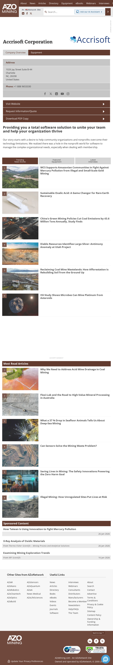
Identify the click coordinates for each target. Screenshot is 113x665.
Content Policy (94, 615)
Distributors (74, 593)
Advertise (92, 593)
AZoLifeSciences (35, 597)
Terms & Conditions (92, 599)
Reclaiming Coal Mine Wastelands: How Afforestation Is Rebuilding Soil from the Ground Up (74, 271)
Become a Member (77, 601)
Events (53, 605)
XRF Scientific (15, 557)
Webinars (73, 586)
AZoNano (11, 586)
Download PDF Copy (17, 118)
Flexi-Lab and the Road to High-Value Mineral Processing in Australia (75, 396)
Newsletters (74, 605)
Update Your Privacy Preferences (25, 661)
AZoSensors (32, 582)
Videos (53, 601)
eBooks (53, 597)
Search (90, 586)
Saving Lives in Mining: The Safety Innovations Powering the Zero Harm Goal (75, 473)
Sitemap (91, 611)
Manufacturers (75, 597)
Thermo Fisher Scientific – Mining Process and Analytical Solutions (39, 545)
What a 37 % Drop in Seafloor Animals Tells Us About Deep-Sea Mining (72, 422)
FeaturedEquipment (57, 160)
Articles (53, 586)
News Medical (34, 593)
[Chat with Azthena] (105, 659)
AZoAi (30, 590)
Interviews (73, 582)
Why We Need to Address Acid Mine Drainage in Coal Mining (72, 371)
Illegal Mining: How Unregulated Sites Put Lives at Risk (73, 497)
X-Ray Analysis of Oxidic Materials (24, 541)
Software (54, 613)
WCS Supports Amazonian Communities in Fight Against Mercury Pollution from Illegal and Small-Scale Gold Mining (74, 170)
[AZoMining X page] (31, 13)
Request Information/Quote (21, 111)
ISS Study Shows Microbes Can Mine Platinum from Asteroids (71, 296)
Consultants (74, 590)
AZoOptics (12, 597)
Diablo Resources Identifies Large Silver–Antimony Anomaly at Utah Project (71, 245)
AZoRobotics (13, 590)
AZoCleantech (14, 593)
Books (52, 593)
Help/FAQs (73, 609)
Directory (53, 3)
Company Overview (16, 52)
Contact (91, 590)
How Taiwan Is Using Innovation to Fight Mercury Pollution (39, 529)
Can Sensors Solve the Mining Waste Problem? (68, 445)
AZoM (10, 582)
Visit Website (13, 103)
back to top (98, 633)
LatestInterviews (93, 160)
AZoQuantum (33, 586)
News (52, 582)
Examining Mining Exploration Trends (26, 553)
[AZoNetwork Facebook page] (27, 13)
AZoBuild (11, 601)
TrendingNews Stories (20, 160)
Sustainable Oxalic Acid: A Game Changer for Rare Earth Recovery (74, 194)
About (90, 582)
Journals (54, 609)
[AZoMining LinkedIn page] (23, 13)
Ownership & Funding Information (93, 621)
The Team (73, 613)
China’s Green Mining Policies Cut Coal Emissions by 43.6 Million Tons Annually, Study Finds (74, 220)
